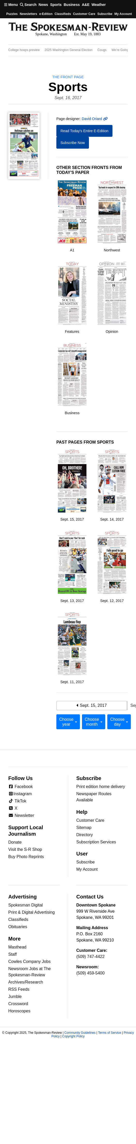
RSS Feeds (18, 989)
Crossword (18, 1004)
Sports (56, 5)
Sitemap (84, 827)
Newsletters (28, 14)
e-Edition (45, 14)
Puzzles (12, 14)
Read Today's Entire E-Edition (84, 131)
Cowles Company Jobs (29, 961)
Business (72, 5)
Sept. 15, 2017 (92, 705)
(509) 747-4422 (90, 956)
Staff (12, 954)
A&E (85, 5)
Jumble (15, 996)
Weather (99, 5)
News (43, 5)
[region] (68, 50)
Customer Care (84, 14)
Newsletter (21, 815)
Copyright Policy (73, 1036)
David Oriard (95, 119)
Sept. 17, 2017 (127, 705)
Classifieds (63, 14)
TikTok (17, 801)
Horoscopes (19, 1011)
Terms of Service (109, 1033)
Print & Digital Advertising (31, 912)
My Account (87, 869)
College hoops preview (24, 50)
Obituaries (17, 927)
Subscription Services (96, 842)
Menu (11, 5)
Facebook (20, 786)
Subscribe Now (73, 143)
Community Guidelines (80, 1033)
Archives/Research (25, 982)
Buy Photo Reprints (26, 856)
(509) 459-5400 (90, 973)
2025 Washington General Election (69, 50)
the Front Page (68, 77)
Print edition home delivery (100, 786)
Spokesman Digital (25, 905)
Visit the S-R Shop (25, 849)
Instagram (20, 794)
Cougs (102, 50)
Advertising (22, 897)
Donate (15, 842)
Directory (84, 835)
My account (123, 14)
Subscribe (104, 14)
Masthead (17, 947)
